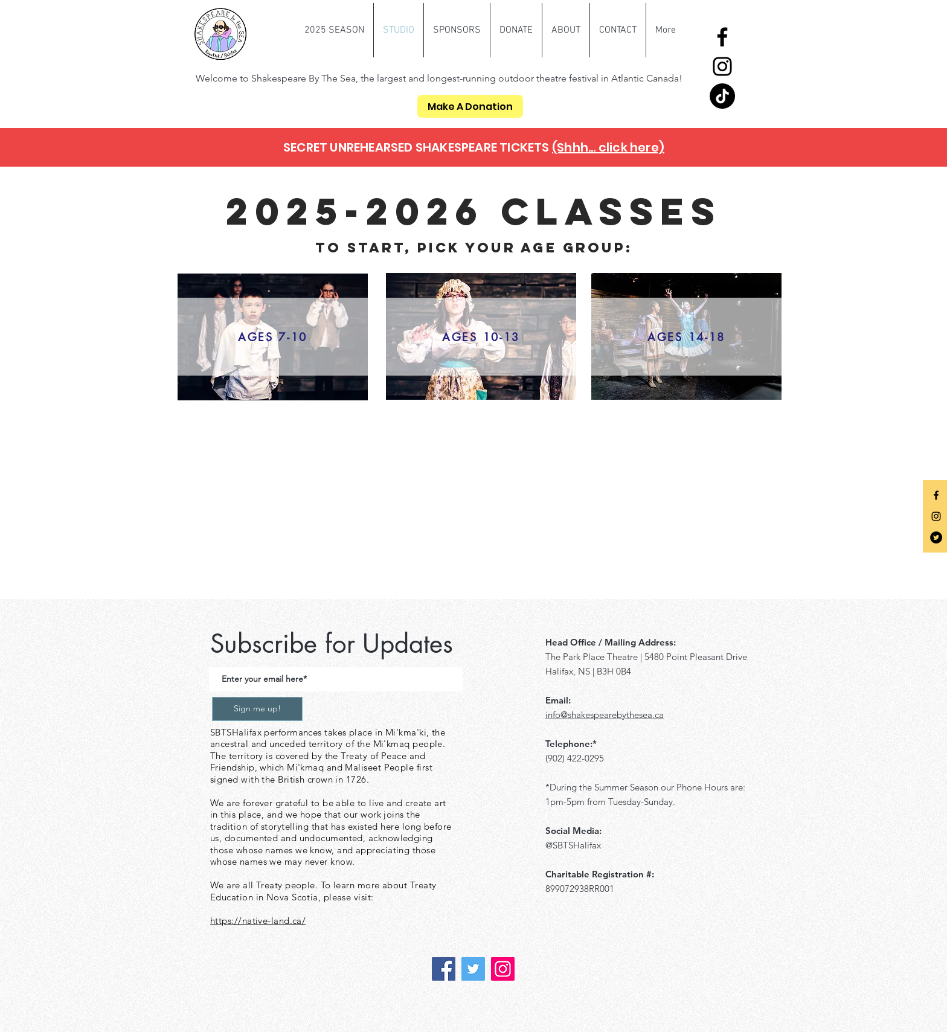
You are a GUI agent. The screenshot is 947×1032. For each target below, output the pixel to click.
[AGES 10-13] (481, 337)
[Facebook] (722, 37)
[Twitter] (936, 537)
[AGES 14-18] (686, 337)
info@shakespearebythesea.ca (604, 714)
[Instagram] (722, 66)
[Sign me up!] (257, 709)
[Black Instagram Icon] (936, 516)
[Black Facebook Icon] (936, 495)
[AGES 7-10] (273, 337)
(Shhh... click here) (608, 147)
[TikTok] (722, 96)
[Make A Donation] (470, 106)
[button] (334, 30)
